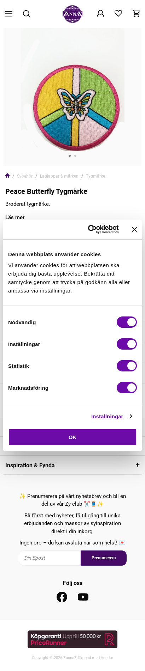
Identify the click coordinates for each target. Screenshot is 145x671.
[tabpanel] (72, 97)
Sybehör (25, 176)
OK (73, 437)
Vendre (107, 657)
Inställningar (107, 416)
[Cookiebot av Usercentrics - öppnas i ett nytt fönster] (89, 229)
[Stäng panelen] (134, 229)
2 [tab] (75, 156)
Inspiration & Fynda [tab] (30, 465)
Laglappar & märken (59, 176)
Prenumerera (104, 557)
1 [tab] (69, 156)
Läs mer (15, 217)
